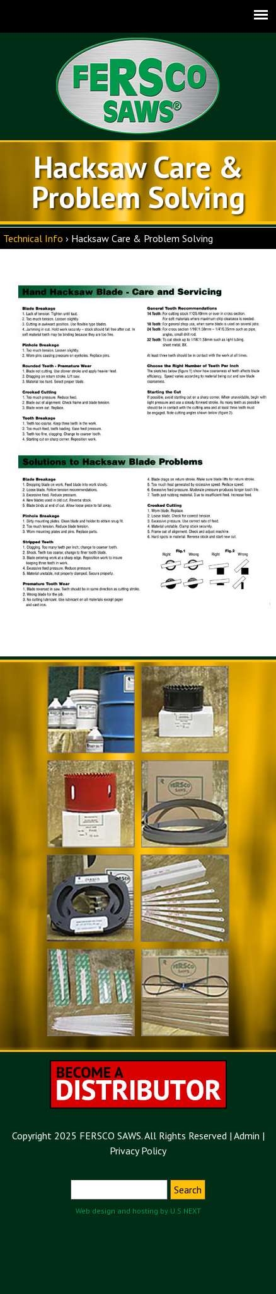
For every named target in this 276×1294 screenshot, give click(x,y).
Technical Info (33, 238)
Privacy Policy (138, 1150)
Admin (247, 1135)
